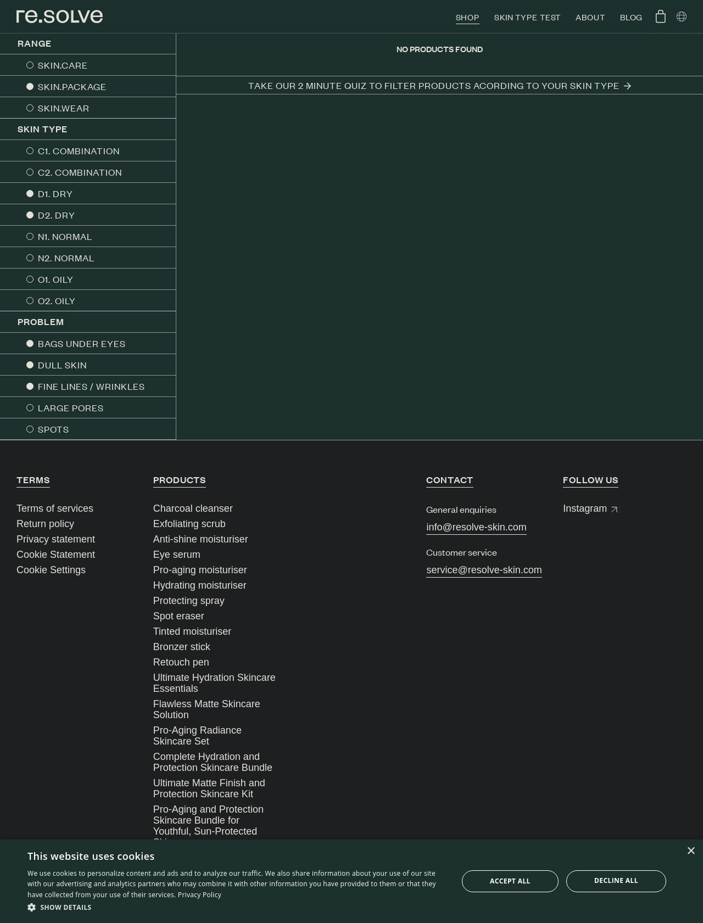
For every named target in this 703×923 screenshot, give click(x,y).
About (590, 17)
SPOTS (53, 429)
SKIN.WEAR (64, 108)
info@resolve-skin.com (476, 527)
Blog (631, 17)
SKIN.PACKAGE (72, 86)
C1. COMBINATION (79, 150)
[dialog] (351, 881)
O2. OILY (57, 300)
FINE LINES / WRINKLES (91, 386)
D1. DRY (55, 193)
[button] (236, 907)
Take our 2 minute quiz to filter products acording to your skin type (439, 85)
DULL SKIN (62, 365)
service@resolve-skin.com (484, 569)
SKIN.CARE (63, 65)
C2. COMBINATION (80, 172)
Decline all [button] (616, 880)
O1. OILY (56, 279)
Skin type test (527, 17)
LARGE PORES (71, 407)
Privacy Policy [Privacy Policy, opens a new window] (199, 894)
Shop (468, 17)
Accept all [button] (510, 881)
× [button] (691, 851)
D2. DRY (56, 215)
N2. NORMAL (66, 257)
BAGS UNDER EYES (82, 343)
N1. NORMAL (65, 236)
